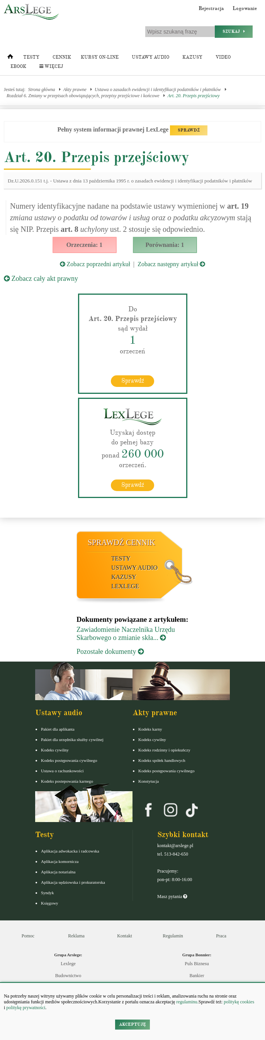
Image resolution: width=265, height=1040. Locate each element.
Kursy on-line (100, 57)
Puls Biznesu (197, 963)
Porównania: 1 (165, 244)
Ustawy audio (150, 57)
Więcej (51, 66)
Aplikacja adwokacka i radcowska (70, 851)
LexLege (125, 586)
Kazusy (192, 57)
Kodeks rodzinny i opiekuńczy (164, 750)
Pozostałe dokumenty (110, 651)
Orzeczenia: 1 (84, 244)
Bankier (197, 975)
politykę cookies (239, 1002)
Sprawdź (132, 381)
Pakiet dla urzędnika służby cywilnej (72, 739)
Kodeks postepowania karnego (67, 781)
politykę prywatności (25, 1007)
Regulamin (173, 936)
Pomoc (28, 936)
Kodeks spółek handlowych (161, 760)
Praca (221, 936)
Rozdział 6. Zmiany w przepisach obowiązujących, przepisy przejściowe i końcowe (83, 95)
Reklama (76, 936)
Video (223, 57)
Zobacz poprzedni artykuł (95, 264)
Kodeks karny (150, 729)
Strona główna (41, 89)
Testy (31, 57)
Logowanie (245, 8)
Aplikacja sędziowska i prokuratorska (73, 882)
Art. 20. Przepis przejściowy (194, 95)
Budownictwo (68, 975)
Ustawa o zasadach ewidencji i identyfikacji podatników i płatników (158, 89)
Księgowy (49, 903)
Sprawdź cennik (121, 542)
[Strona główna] (10, 58)
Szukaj (234, 31)
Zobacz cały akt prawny (41, 278)
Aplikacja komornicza (59, 861)
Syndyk (47, 892)
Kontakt (124, 936)
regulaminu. (187, 1002)
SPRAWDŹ (189, 130)
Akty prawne (75, 89)
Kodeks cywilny (55, 750)
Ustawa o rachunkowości (62, 770)
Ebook (18, 66)
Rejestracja (211, 8)
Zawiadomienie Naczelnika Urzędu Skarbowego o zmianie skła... (125, 634)
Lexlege (68, 963)
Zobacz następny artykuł (171, 264)
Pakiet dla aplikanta (58, 729)
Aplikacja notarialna (58, 871)
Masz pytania (172, 896)
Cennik (62, 57)
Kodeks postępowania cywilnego (69, 760)
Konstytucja (148, 781)
